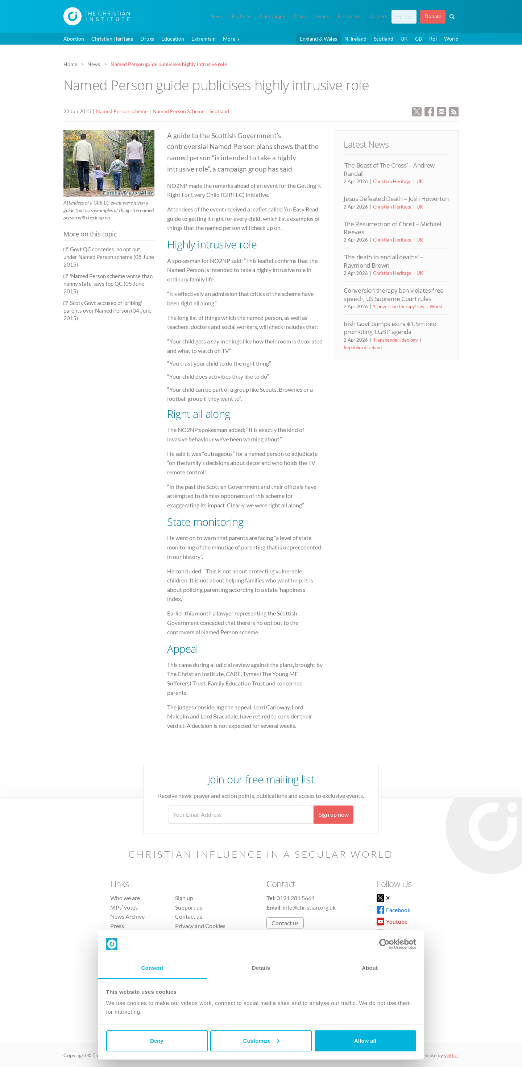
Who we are (125, 897)
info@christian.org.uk (309, 907)
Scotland (383, 39)
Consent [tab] (152, 968)
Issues (322, 16)
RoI (433, 39)
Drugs (147, 39)
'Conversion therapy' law (398, 306)
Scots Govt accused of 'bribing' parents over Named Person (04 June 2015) (107, 311)
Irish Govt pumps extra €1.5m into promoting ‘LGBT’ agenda (390, 328)
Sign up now (334, 814)
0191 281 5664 (296, 897)
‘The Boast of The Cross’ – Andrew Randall (389, 169)
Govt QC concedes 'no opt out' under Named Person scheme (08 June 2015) (108, 257)
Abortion (73, 39)
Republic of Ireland (363, 347)
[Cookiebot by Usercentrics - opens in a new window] (384, 944)
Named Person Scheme (178, 111)
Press (117, 925)
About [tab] (370, 968)
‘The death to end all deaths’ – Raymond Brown (383, 261)
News (216, 16)
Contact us (188, 916)
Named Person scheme (122, 111)
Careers (378, 16)
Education (172, 39)
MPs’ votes (124, 907)
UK (404, 39)
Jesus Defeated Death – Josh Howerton (396, 198)
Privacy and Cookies (200, 925)
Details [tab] (261, 968)
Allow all (365, 1041)
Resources (349, 16)
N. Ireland (355, 39)
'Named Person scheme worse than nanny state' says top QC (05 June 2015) (108, 284)
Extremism (203, 39)
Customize (261, 1041)
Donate (432, 16)
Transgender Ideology (395, 340)
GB (418, 39)
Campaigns (272, 16)
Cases (300, 16)
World (451, 39)
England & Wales (318, 39)
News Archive (127, 916)
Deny (156, 1041)
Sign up (404, 16)
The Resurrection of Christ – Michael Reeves (392, 228)
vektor (451, 1055)
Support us (188, 907)
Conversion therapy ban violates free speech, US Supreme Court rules (394, 294)
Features (241, 16)
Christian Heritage (112, 39)
